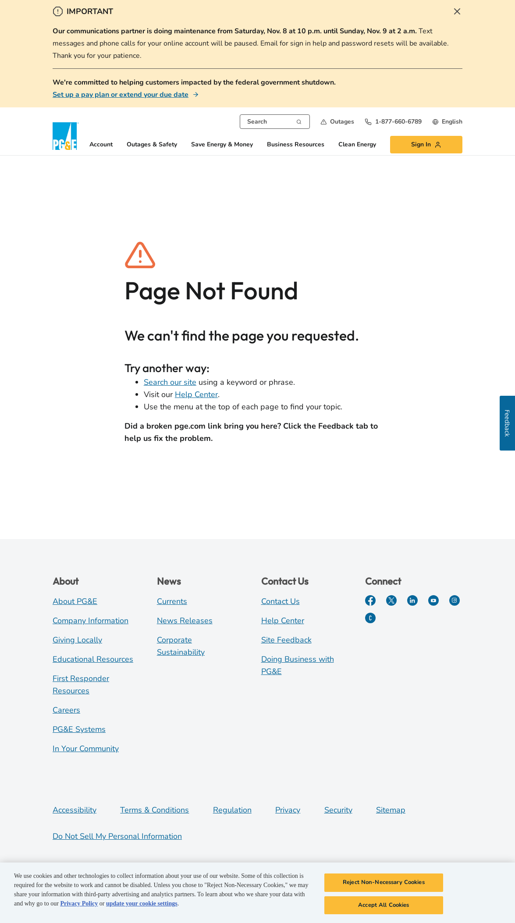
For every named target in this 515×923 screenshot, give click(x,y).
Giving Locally (77, 640)
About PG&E (75, 601)
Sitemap (390, 810)
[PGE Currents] (370, 617)
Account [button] (101, 145)
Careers (66, 710)
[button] (337, 121)
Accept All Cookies (383, 906)
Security (338, 810)
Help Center (196, 394)
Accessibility (74, 810)
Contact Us (280, 601)
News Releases (185, 620)
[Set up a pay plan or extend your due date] (126, 94)
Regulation (232, 810)
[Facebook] (370, 600)
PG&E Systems (79, 729)
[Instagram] (454, 600)
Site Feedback (286, 640)
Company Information (90, 620)
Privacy (287, 810)
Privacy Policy (79, 905)
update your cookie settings (142, 905)
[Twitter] (391, 600)
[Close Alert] (457, 11)
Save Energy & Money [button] (222, 145)
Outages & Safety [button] (152, 145)
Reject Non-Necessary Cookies (384, 884)
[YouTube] (433, 600)
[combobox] (275, 121)
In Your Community (86, 748)
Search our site (170, 382)
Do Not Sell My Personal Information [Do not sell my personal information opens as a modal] (117, 836)
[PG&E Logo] (66, 136)
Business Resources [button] (295, 145)
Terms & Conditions (154, 810)
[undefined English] (447, 121)
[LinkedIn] (412, 600)
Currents (172, 601)
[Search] (299, 121)
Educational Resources (93, 659)
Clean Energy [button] (357, 145)
